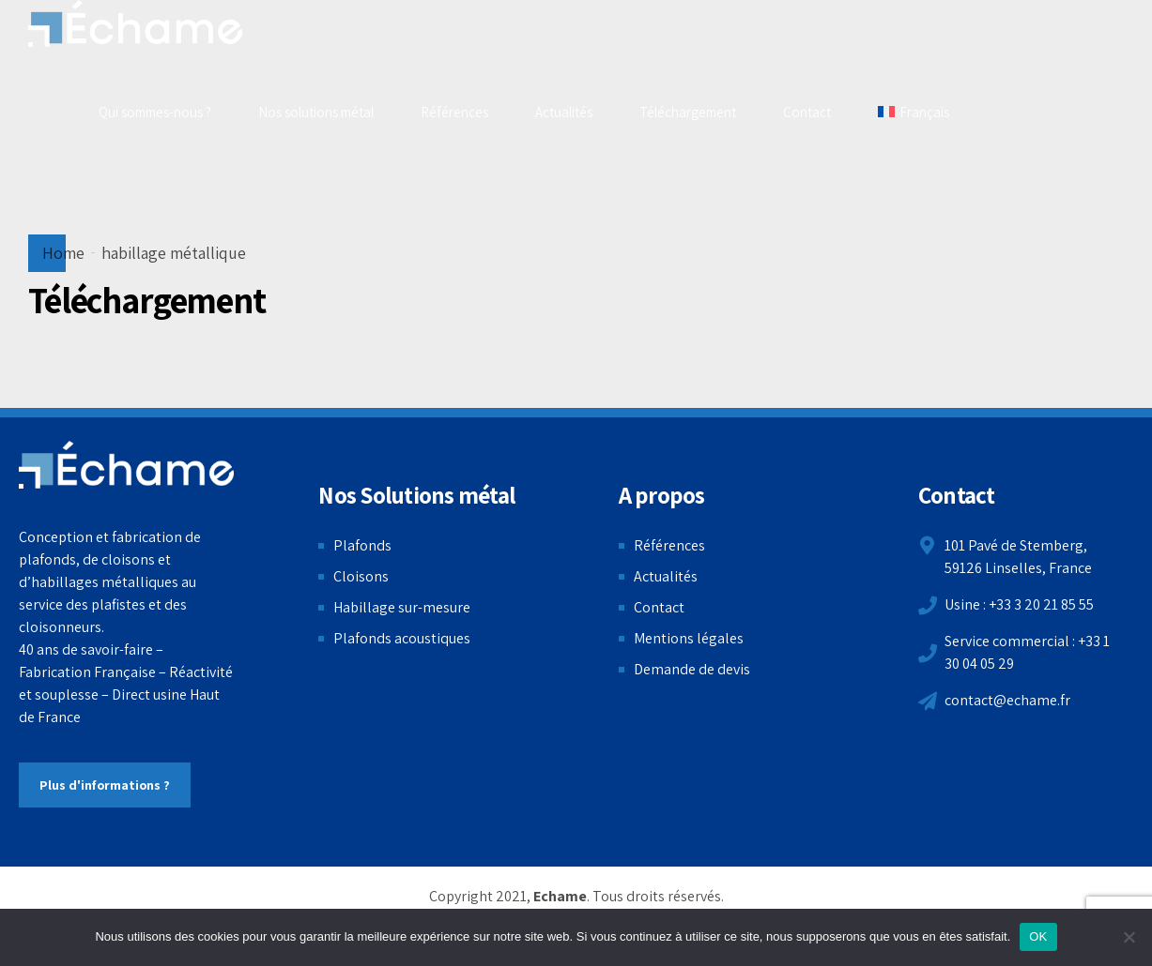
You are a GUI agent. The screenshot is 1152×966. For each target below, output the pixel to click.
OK (1038, 936)
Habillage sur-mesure (401, 607)
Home (63, 253)
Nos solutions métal (316, 112)
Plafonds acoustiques (401, 638)
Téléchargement (687, 112)
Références (454, 112)
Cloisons (361, 576)
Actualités (563, 112)
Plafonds (362, 545)
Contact (807, 112)
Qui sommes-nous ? (155, 112)
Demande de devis (692, 669)
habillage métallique (173, 253)
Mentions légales (689, 638)
